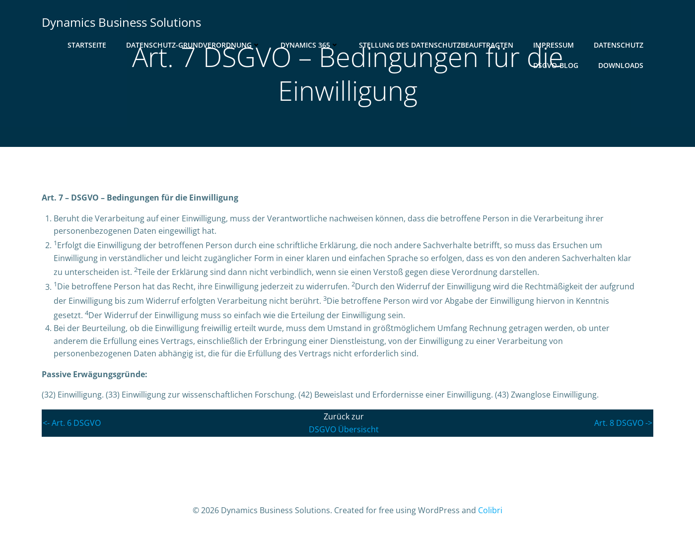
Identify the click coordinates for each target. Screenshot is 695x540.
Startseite (87, 45)
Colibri (490, 510)
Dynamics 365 (309, 45)
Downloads (620, 65)
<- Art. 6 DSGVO (72, 422)
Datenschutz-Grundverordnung (193, 45)
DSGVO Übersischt (344, 429)
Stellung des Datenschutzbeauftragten (436, 45)
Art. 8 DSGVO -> (623, 422)
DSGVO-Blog (555, 65)
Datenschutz (618, 45)
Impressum (553, 45)
